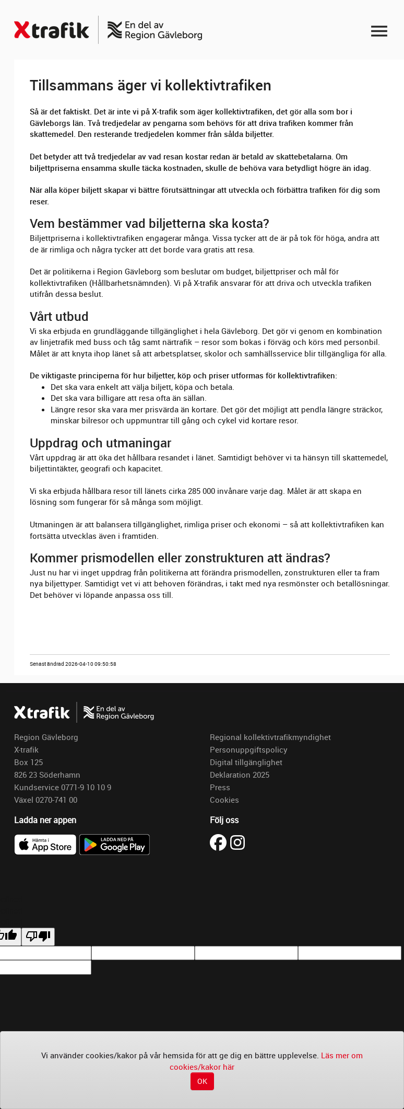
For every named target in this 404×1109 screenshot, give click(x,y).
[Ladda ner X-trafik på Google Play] (114, 843)
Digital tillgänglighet (246, 762)
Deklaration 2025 (239, 774)
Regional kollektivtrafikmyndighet (270, 737)
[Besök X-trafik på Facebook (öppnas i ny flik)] (220, 841)
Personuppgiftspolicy (249, 749)
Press (220, 787)
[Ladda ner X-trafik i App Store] (46, 843)
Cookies (224, 799)
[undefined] (38, 937)
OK (202, 1081)
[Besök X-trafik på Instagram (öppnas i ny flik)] (237, 841)
